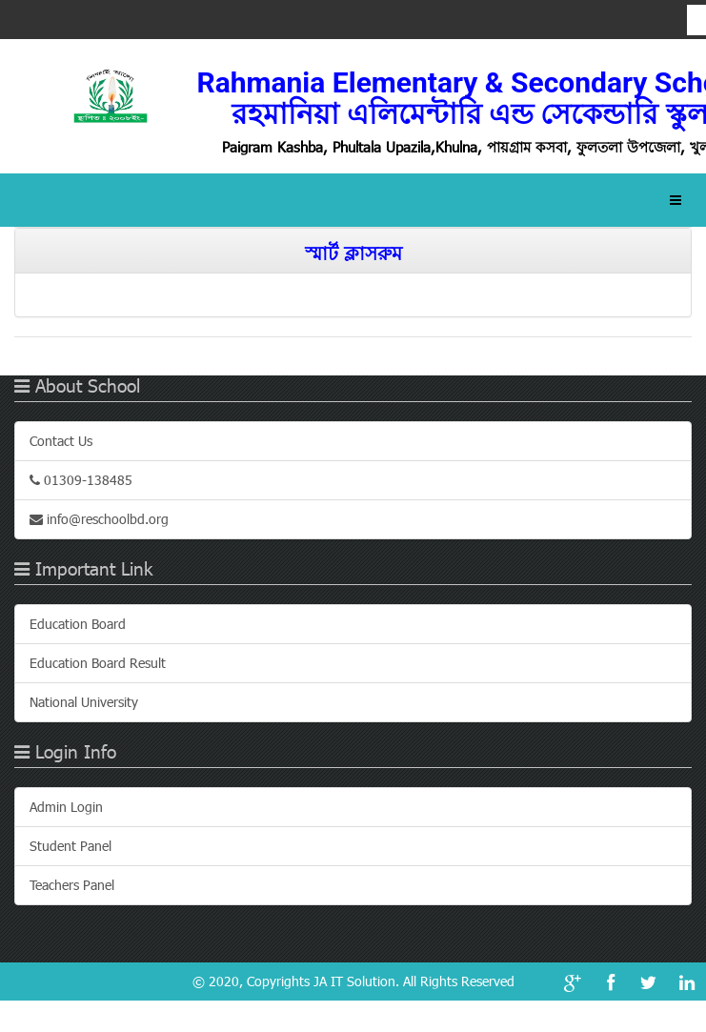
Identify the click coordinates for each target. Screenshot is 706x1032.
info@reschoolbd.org (99, 519)
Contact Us (61, 441)
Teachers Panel (72, 885)
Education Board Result (98, 663)
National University (84, 702)
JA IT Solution (354, 981)
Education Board (78, 624)
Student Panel (70, 846)
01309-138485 (81, 480)
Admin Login (66, 807)
